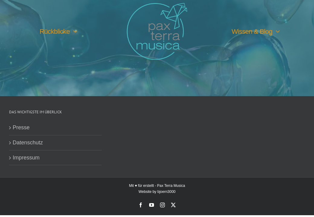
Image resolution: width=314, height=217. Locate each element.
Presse (21, 128)
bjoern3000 (166, 192)
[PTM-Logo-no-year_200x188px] (157, 6)
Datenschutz (28, 143)
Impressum (26, 158)
